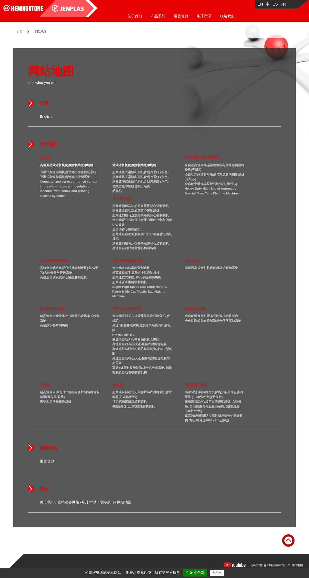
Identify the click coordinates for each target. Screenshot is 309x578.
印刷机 (45, 157)
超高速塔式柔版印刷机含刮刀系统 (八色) (140, 181)
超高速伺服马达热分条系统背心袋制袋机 (140, 206)
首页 (20, 31)
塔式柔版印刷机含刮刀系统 (131, 186)
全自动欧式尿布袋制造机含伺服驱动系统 (213, 321)
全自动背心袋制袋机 (126, 229)
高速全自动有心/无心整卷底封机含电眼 (139, 344)
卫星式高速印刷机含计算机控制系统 (65, 177)
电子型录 (204, 16)
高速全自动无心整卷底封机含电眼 (135, 339)
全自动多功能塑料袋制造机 (131, 268)
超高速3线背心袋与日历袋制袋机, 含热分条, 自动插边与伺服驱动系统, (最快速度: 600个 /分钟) (213, 406)
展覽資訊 (181, 16)
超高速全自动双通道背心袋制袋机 (135, 210)
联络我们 (227, 16)
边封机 (45, 385)
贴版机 (117, 191)
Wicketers (193, 260)
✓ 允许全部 (195, 573)
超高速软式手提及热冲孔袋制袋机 (135, 273)
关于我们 (134, 16)
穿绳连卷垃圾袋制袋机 (203, 157)
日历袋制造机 (195, 385)
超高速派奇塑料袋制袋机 (129, 282)
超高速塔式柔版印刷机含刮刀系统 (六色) (140, 177)
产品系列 (158, 16)
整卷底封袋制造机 (126, 308)
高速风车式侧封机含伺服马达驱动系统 (211, 268)
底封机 (117, 385)
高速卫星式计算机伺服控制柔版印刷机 (66, 165)
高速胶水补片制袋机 (54, 325)
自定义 (217, 573)
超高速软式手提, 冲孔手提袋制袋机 (136, 277)
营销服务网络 (68, 502)
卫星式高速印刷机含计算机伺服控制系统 (68, 172)
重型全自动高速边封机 (55, 401)
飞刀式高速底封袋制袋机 (129, 401)
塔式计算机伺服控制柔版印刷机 (134, 165)
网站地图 (124, 502)
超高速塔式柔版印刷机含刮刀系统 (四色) (140, 172)
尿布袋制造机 (195, 308)
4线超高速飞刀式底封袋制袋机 (133, 406)
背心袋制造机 (123, 198)
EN (260, 4)
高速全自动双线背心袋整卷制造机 (63, 277)
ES (275, 4)
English (46, 116)
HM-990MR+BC (123, 335)
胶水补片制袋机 (52, 308)
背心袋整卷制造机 (54, 260)
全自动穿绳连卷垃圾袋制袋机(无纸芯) (211, 184)
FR (283, 4)
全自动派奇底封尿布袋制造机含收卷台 (211, 316)
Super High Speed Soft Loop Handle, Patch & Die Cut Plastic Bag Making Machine (139, 291)
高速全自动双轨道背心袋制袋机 (134, 248)
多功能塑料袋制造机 (128, 260)
